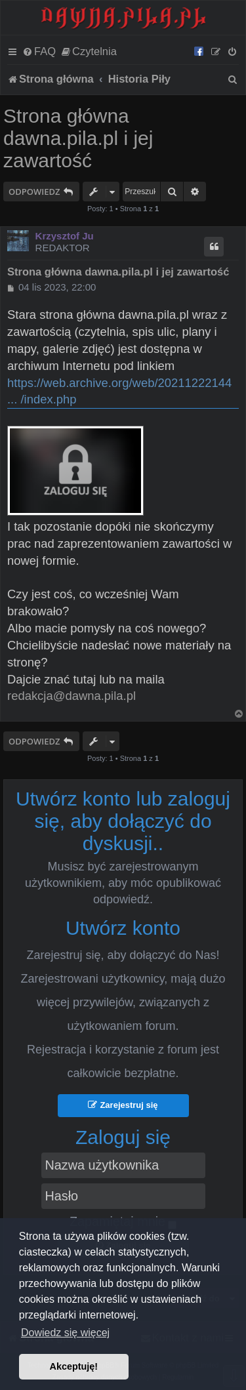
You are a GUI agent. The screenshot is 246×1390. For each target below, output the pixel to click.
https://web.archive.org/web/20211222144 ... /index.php (119, 391)
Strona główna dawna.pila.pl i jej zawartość (78, 138)
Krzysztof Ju (64, 235)
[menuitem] (39, 51)
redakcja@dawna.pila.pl (71, 696)
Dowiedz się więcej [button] (65, 1332)
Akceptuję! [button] (74, 1366)
